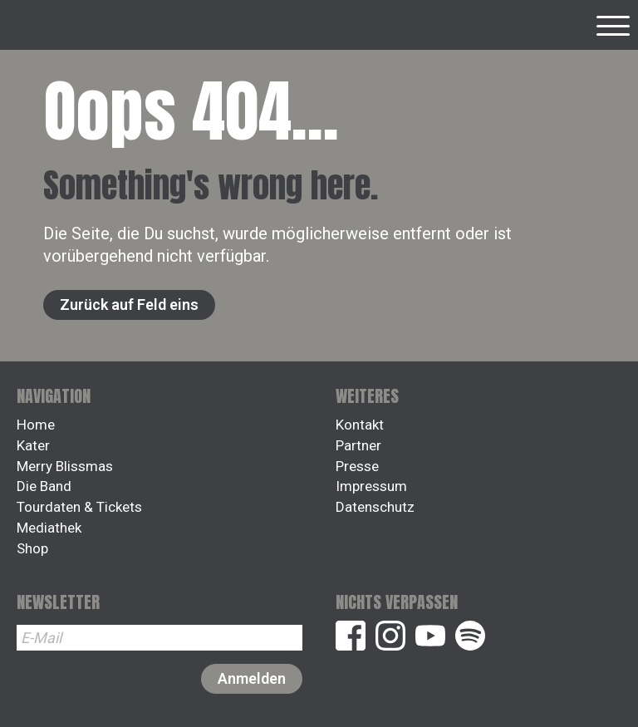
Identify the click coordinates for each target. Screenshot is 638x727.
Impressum (371, 486)
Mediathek (49, 527)
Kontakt (360, 424)
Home (36, 424)
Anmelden (252, 678)
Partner (358, 445)
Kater (33, 445)
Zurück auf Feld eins (129, 304)
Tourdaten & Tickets (79, 507)
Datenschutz (375, 507)
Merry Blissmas (65, 466)
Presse (357, 466)
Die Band (44, 486)
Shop (32, 548)
